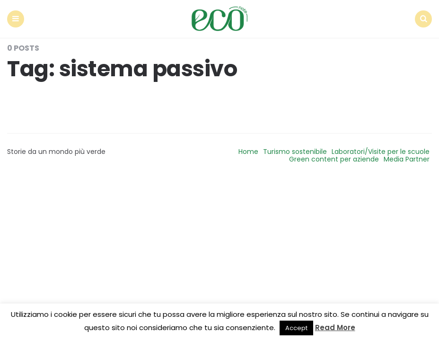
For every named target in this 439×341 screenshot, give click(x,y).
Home (248, 151)
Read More (335, 327)
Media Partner (407, 159)
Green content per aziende (334, 159)
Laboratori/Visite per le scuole (381, 151)
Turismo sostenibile (295, 151)
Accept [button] (296, 327)
